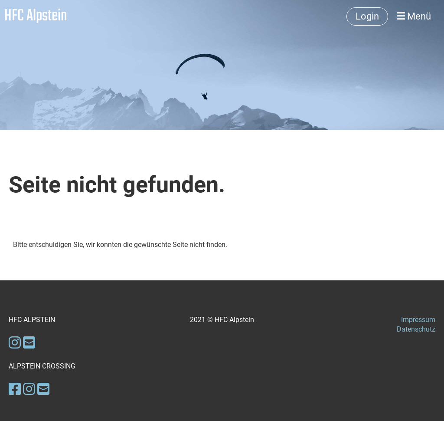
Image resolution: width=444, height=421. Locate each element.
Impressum (418, 320)
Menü (414, 16)
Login (367, 16)
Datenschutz (416, 329)
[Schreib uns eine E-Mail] (29, 343)
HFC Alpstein (35, 16)
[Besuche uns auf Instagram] (15, 343)
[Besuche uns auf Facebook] (15, 389)
